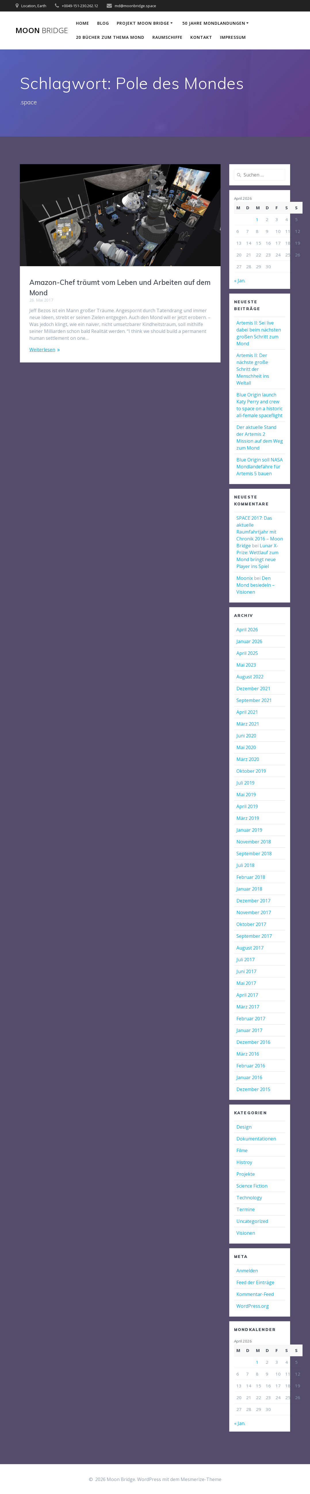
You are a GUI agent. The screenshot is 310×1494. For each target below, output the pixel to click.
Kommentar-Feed (255, 1294)
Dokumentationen (256, 1139)
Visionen (245, 1233)
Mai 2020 (246, 747)
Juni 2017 (246, 971)
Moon (42, 30)
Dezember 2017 (253, 900)
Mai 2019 (246, 794)
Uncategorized (252, 1221)
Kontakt (201, 37)
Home (82, 23)
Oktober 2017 (251, 924)
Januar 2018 (249, 889)
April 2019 (247, 806)
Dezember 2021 (253, 688)
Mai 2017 (246, 983)
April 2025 (247, 653)
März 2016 (247, 1054)
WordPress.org (252, 1306)
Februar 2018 (250, 877)
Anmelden (247, 1270)
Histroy (244, 1162)
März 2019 (247, 818)
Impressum (233, 37)
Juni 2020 (246, 735)
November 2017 (253, 912)
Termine (245, 1209)
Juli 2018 (245, 865)
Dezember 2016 (253, 1042)
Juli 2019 (245, 783)
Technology (249, 1197)
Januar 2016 (249, 1077)
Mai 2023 (246, 665)
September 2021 (254, 700)
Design (244, 1127)
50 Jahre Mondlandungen (213, 23)
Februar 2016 (250, 1066)
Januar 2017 (249, 1030)
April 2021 (247, 712)
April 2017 (247, 995)
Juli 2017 (245, 959)
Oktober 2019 (251, 771)
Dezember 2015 (253, 1089)
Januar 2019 (249, 830)
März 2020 (247, 759)
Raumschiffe (167, 37)
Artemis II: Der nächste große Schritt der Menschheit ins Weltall (252, 369)
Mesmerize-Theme (201, 1479)
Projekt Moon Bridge (143, 23)
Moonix (244, 578)
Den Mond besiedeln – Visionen (255, 585)
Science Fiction (251, 1186)
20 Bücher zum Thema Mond (110, 37)
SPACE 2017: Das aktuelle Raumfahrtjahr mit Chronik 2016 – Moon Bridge (259, 532)
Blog (103, 23)
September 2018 (254, 853)
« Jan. (239, 280)
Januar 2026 (249, 641)
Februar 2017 (250, 1018)
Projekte (245, 1174)
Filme (242, 1150)
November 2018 (253, 842)
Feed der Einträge (255, 1282)
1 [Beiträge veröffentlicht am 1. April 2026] (257, 219)
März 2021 (247, 724)
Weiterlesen (42, 349)
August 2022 (249, 677)
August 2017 (249, 948)
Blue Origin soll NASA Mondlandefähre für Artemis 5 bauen (259, 467)
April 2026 (247, 629)
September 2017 (254, 936)
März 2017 (247, 1007)
